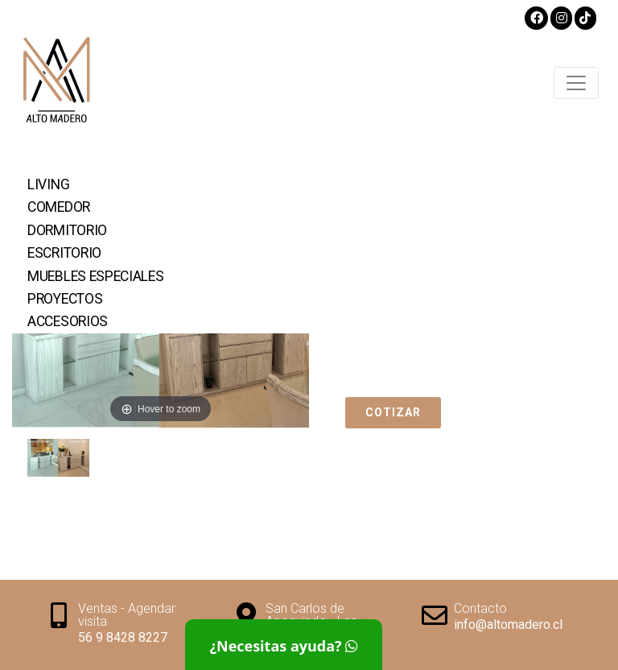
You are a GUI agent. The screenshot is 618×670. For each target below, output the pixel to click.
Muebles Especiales (95, 276)
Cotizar (393, 412)
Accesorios (67, 321)
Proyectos (64, 299)
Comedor (58, 207)
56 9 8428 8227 (122, 637)
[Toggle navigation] (576, 83)
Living (48, 184)
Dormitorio (67, 230)
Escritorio (64, 253)
